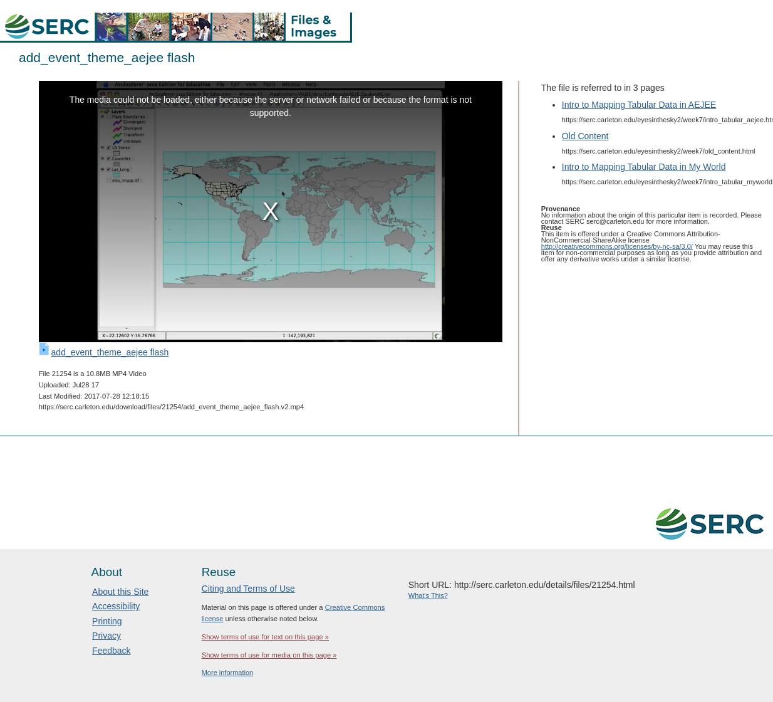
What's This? (428, 595)
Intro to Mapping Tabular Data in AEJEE (639, 105)
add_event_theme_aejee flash (110, 352)
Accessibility (116, 606)
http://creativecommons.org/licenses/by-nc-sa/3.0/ (617, 246)
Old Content (585, 136)
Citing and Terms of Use (248, 589)
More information (228, 672)
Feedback (111, 651)
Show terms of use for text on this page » (265, 637)
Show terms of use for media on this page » (269, 655)
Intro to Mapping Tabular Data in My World (644, 167)
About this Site (120, 592)
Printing (107, 621)
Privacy (106, 636)
